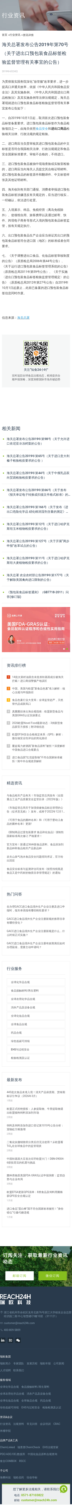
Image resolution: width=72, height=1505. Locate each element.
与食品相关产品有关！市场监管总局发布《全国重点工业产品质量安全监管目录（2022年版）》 (35, 797)
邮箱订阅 (19, 1276)
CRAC (56, 1423)
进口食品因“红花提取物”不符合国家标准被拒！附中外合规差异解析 (37, 759)
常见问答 (32, 1423)
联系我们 (18, 1370)
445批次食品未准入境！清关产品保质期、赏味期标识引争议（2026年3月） (36, 1094)
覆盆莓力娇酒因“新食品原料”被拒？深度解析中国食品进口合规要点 (38, 747)
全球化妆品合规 (20, 1015)
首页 (4, 34)
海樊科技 (5, 1477)
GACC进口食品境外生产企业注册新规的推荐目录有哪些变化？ (36, 920)
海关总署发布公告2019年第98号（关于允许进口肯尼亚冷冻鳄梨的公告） (38, 441)
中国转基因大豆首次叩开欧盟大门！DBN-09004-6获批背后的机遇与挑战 (35, 1160)
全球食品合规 (19, 1024)
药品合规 (16, 1032)
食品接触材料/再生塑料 (25, 990)
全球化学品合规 (20, 982)
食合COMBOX (8, 1461)
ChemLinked (7, 1447)
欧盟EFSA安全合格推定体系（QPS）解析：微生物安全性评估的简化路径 (38, 736)
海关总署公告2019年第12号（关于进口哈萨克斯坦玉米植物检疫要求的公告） (38, 526)
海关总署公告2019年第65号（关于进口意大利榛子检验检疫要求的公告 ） (38, 458)
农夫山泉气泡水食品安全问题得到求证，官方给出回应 (35, 858)
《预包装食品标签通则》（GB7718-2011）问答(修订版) (38, 594)
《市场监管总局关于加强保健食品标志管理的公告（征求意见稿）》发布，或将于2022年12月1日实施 (35, 809)
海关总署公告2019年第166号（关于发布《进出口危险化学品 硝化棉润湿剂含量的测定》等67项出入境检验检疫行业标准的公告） (38, 509)
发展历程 (32, 1363)
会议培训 (45, 1423)
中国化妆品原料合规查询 (42, 1454)
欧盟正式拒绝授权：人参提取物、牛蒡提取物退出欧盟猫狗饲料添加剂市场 (35, 1110)
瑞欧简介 (5, 1363)
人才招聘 (5, 1370)
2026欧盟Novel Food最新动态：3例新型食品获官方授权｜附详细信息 (37, 724)
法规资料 (18, 1423)
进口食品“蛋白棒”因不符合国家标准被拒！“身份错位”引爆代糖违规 (35, 1210)
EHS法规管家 (50, 1447)
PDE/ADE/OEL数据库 (12, 1454)
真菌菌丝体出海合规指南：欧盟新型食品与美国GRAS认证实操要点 (37, 713)
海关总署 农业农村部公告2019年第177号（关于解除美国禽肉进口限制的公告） (38, 577)
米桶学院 (5, 1430)
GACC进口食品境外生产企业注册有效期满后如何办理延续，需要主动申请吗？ (36, 945)
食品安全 (42, 128)
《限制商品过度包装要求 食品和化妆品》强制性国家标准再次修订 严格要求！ (35, 834)
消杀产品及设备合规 (23, 1007)
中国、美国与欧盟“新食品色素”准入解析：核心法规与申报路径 (38, 690)
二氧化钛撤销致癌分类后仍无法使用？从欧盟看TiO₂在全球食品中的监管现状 (35, 1144)
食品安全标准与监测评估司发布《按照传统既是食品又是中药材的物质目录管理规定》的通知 (35, 870)
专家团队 (18, 1363)
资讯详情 (28, 35)
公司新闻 (58, 1363)
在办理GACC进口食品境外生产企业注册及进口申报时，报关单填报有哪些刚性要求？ (36, 908)
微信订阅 (53, 1276)
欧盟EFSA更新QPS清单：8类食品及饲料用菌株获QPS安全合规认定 (35, 1193)
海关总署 (23, 317)
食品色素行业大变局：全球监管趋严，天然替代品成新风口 (37, 701)
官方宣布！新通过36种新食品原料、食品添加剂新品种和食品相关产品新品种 (35, 846)
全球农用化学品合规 (23, 999)
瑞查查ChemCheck (28, 1447)
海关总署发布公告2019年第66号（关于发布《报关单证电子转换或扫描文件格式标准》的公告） (37, 492)
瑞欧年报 (45, 1363)
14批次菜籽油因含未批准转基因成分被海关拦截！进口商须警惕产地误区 (38, 678)
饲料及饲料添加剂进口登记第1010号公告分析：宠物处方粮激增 (35, 1127)
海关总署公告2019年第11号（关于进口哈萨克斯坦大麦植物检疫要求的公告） (38, 560)
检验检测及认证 (20, 1057)
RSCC (22, 1461)
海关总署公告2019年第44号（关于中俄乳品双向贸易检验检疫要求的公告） (38, 475)
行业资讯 (15, 34)
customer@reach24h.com (39, 1500)
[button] (64, 649)
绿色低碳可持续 (20, 1041)
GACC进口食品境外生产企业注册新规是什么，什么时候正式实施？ (36, 933)
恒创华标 (32, 1477)
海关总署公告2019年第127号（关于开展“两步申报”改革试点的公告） (38, 543)
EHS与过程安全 (20, 1049)
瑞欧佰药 (18, 1477)
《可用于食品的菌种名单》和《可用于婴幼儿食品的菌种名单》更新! (35, 821)
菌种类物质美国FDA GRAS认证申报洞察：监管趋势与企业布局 (36, 1177)
